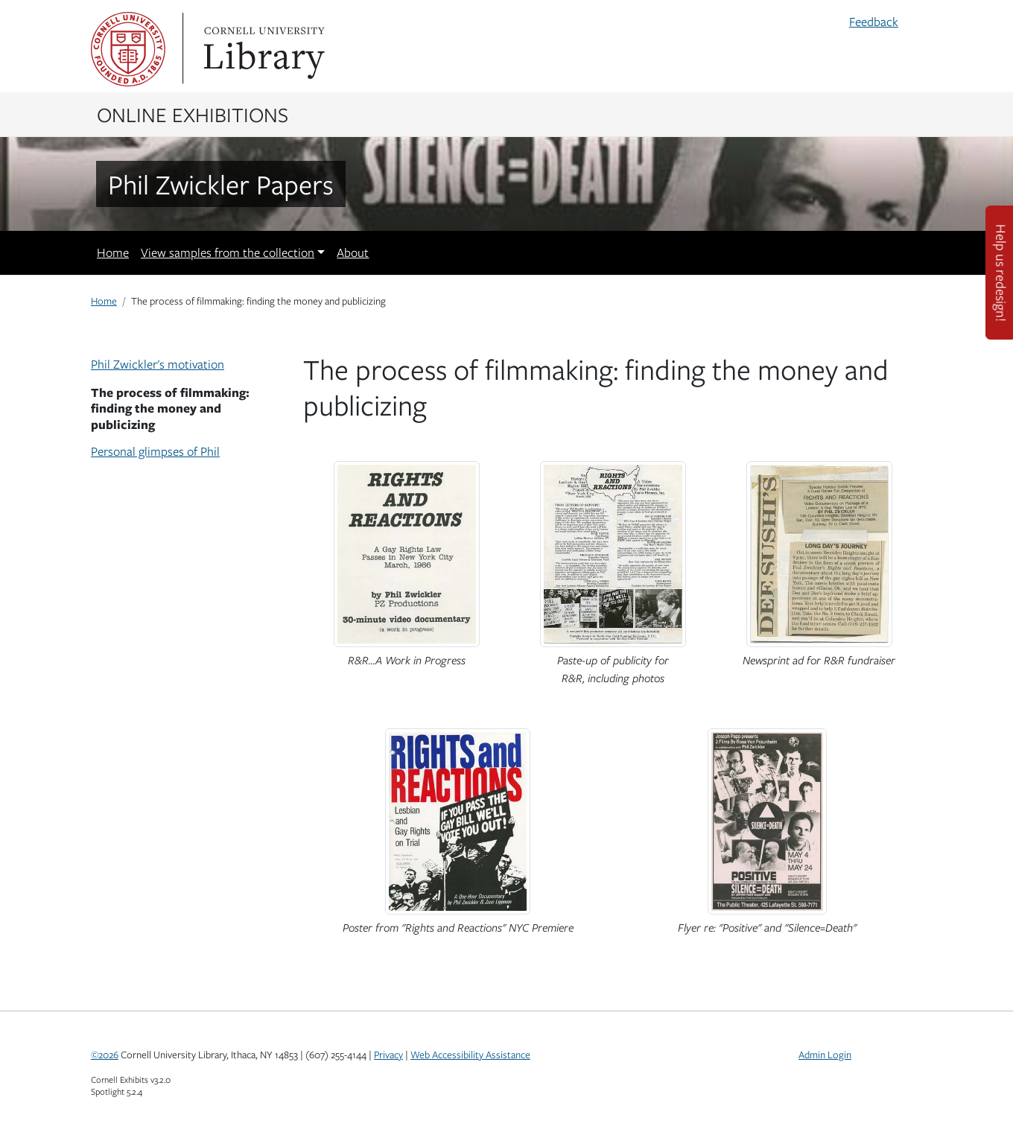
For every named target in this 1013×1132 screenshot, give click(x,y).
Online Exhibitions (192, 114)
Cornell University (128, 49)
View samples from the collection (227, 252)
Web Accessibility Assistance (470, 1054)
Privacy (388, 1054)
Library (262, 49)
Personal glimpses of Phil (155, 451)
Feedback (873, 21)
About (353, 252)
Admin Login (824, 1054)
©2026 (104, 1054)
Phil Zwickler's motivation (157, 364)
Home (113, 252)
